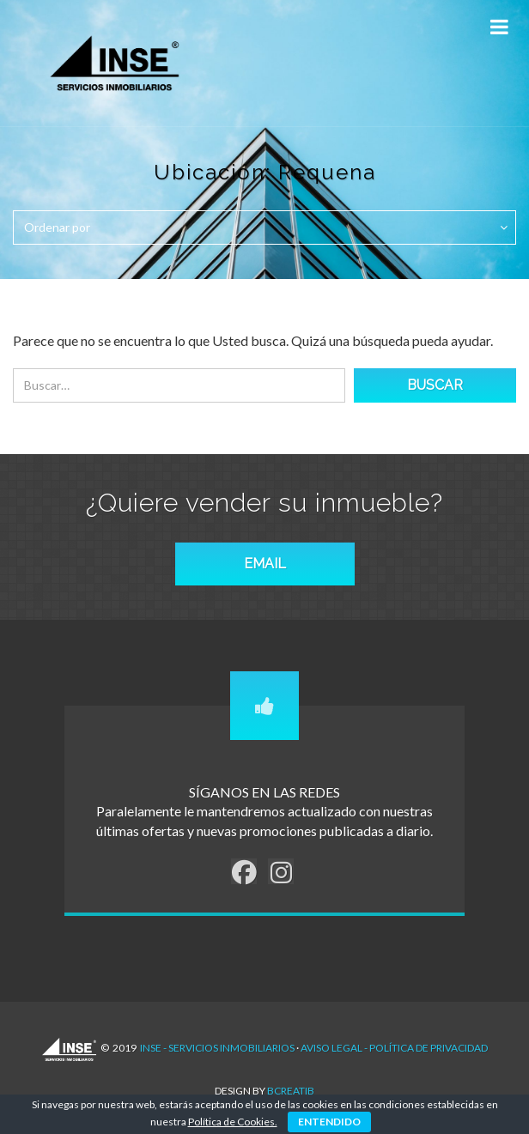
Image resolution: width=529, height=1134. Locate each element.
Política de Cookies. (232, 1121)
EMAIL (265, 563)
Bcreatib (290, 1090)
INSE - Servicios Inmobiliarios (217, 1047)
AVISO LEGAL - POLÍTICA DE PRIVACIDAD (394, 1047)
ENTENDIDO (329, 1121)
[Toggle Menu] (499, 27)
